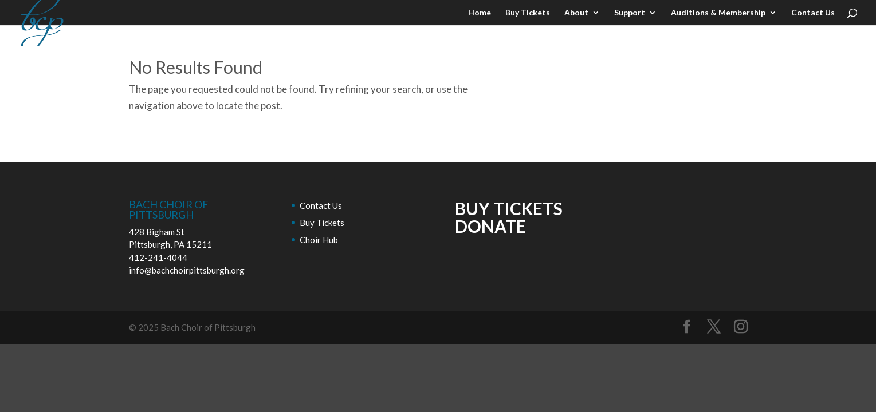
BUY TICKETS (509, 208)
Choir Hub (319, 240)
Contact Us (813, 13)
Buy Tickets (527, 13)
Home (479, 13)
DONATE (490, 226)
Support (629, 13)
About (576, 13)
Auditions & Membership (718, 13)
